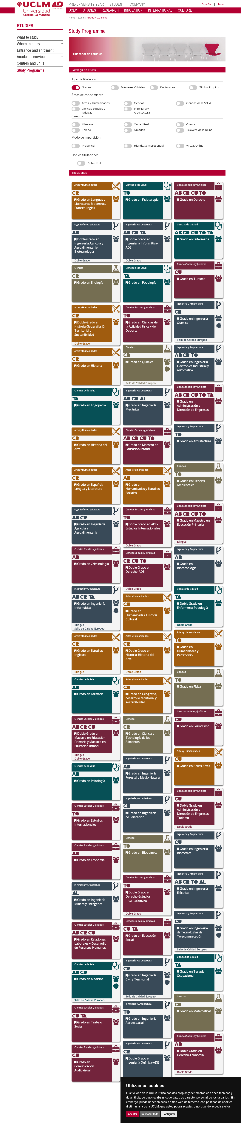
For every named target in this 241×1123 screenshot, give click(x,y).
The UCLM (66, 1046)
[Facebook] (202, 1070)
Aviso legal (22, 1092)
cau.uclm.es (26, 1063)
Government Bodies (70, 1054)
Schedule (97, 1061)
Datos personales (48, 1092)
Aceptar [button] (132, 1114)
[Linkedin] (210, 1070)
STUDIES (89, 10)
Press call (65, 1059)
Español (206, 4)
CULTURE (185, 10)
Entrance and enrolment (35, 50)
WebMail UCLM (163, 1076)
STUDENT (116, 4)
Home (72, 17)
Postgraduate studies (135, 1059)
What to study (27, 37)
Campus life (98, 1057)
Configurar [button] (169, 1114)
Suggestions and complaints (164, 1060)
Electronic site (163, 1057)
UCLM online (98, 1054)
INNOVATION (133, 10)
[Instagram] (188, 1070)
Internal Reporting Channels (165, 1065)
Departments (131, 1052)
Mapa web (53, 1095)
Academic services (32, 56)
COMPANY (137, 4)
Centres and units (30, 63)
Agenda (64, 1057)
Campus (64, 1052)
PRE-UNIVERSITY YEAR (86, 4)
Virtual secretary (164, 1054)
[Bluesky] (206, 1070)
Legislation (65, 1064)
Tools (221, 4)
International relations (72, 1050)
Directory (161, 1073)
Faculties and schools (135, 1050)
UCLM (73, 10)
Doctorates (129, 1057)
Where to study (28, 44)
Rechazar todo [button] (149, 1114)
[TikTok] (193, 1070)
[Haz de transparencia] (195, 1051)
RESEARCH (110, 10)
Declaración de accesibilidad (31, 1095)
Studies (25, 26)
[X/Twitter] (198, 1070)
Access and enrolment (103, 1052)
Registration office (165, 1071)
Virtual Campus (164, 1052)
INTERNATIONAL (160, 10)
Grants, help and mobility (105, 1059)
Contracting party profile (169, 1069)
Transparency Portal (70, 1061)
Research (129, 1054)
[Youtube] (215, 1070)
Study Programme (30, 70)
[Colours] (213, 1051)
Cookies (34, 1092)
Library (159, 1050)
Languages (129, 1061)
